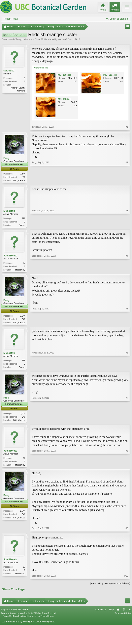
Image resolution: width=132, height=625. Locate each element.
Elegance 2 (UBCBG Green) (14, 612)
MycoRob (9, 211)
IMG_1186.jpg (64, 75)
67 (24, 264)
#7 (127, 421)
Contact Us (100, 612)
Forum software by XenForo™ (28, 616)
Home (118, 612)
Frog (6, 158)
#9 (127, 531)
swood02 (62, 39)
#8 (127, 466)
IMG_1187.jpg (110, 75)
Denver (22, 225)
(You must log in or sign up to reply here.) (110, 586)
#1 (127, 127)
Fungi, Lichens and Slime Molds (31, 39)
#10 (126, 578)
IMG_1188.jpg (64, 99)
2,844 (22, 174)
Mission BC (20, 271)
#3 (127, 225)
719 (23, 219)
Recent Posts (11, 18)
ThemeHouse (47, 619)
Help (111, 612)
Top (123, 612)
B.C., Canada (19, 180)
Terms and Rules (123, 616)
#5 (127, 323)
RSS (129, 612)
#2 (127, 180)
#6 (127, 368)
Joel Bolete (10, 256)
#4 (127, 270)
